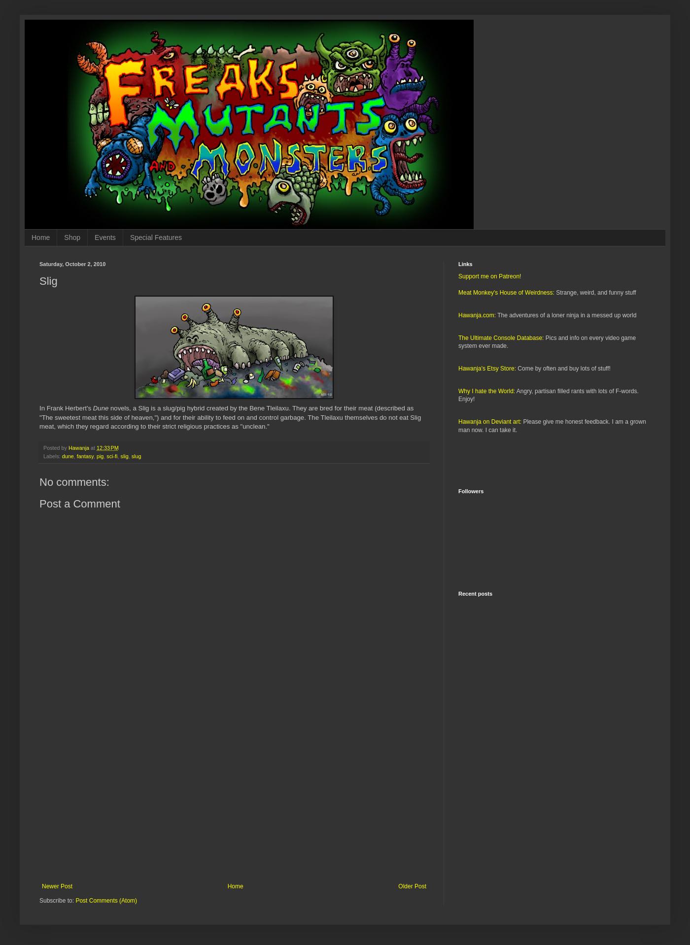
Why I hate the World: (486, 391)
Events (105, 237)
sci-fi (111, 456)
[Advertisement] (234, 802)
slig (125, 456)
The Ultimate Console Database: (501, 338)
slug (136, 456)
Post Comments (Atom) (106, 900)
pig (100, 456)
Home (41, 237)
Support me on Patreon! (489, 276)
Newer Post (57, 886)
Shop (72, 237)
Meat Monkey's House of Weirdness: (506, 292)
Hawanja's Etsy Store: (487, 368)
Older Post (412, 886)
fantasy (85, 456)
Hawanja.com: (477, 315)
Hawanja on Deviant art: (489, 421)
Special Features (156, 237)
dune (68, 456)
